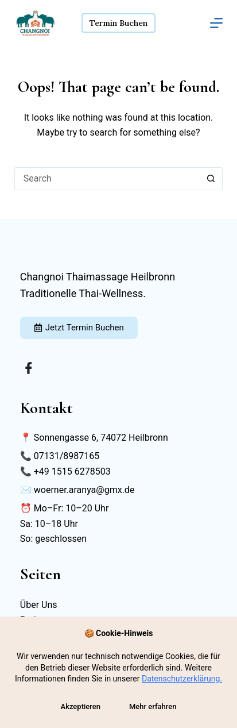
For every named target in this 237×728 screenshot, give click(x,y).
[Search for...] (107, 178)
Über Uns (38, 604)
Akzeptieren (80, 706)
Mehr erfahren (153, 706)
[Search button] (211, 178)
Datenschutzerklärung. (182, 678)
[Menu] (216, 23)
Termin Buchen (118, 23)
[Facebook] (28, 368)
